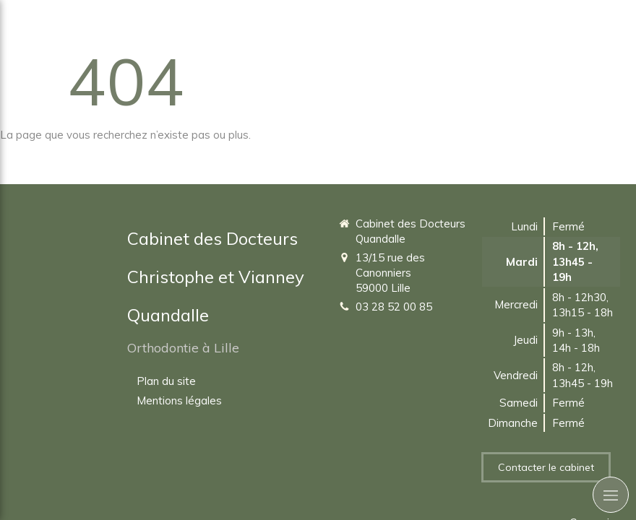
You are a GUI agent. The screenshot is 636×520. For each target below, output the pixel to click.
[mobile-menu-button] (611, 495)
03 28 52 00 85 (394, 306)
